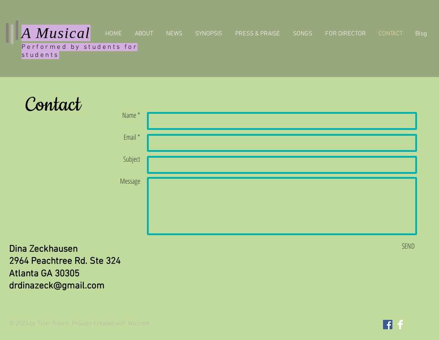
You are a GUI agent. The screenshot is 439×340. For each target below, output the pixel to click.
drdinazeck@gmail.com (56, 286)
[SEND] (408, 246)
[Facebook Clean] (400, 324)
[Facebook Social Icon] (387, 324)
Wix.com (139, 323)
